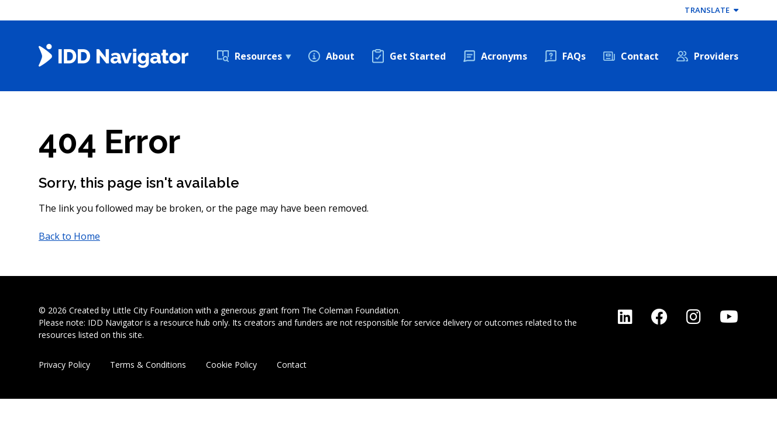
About (340, 56)
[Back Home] (113, 56)
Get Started (418, 56)
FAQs (574, 56)
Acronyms (504, 56)
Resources (258, 56)
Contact (640, 56)
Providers (716, 56)
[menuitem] (254, 56)
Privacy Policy (64, 364)
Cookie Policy (231, 364)
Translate (711, 10)
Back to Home (69, 236)
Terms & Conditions (148, 364)
